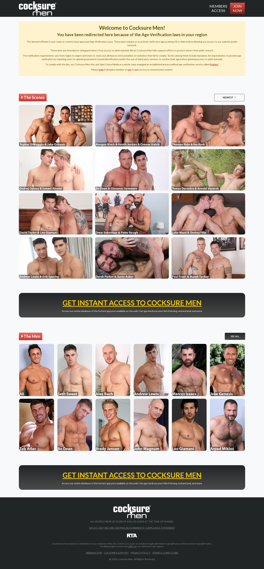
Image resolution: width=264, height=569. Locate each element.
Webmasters (94, 552)
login (101, 69)
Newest (228, 97)
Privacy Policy (140, 552)
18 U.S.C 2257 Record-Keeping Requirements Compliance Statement (132, 527)
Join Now (237, 8)
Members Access (218, 8)
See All (235, 336)
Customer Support (116, 552)
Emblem (214, 64)
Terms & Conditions (165, 552)
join (129, 69)
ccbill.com (132, 546)
